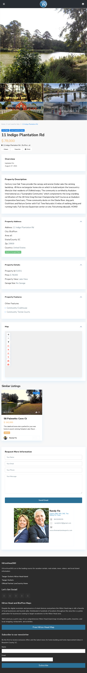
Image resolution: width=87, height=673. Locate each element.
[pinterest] (16, 595)
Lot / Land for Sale (14, 124)
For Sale (5, 130)
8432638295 (58, 519)
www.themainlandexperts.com (61, 530)
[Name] (43, 651)
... (35, 429)
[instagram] (27, 595)
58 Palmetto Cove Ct (15, 418)
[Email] (27, 659)
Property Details (12, 265)
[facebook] (4, 595)
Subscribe (43, 665)
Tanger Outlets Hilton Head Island (15, 576)
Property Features (13, 297)
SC (19, 239)
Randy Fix (13, 438)
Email (4, 655)
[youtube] (22, 595)
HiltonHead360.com (9, 568)
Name (4, 647)
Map (7, 326)
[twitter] (10, 595)
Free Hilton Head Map (43, 627)
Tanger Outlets (8, 580)
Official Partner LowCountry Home (15, 583)
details (7, 433)
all (29, 145)
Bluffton (25, 145)
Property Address (13, 221)
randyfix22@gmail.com (62, 523)
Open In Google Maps (13, 252)
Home (3, 124)
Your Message (43, 484)
